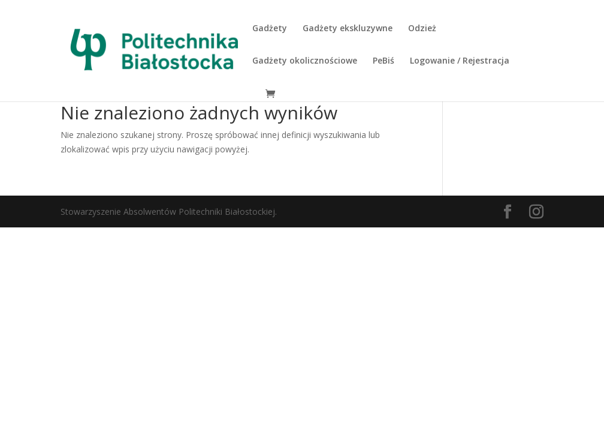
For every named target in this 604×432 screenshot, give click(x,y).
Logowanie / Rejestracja (459, 61)
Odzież (422, 29)
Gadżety (269, 29)
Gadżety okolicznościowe (304, 61)
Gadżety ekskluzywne (347, 29)
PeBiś (383, 61)
